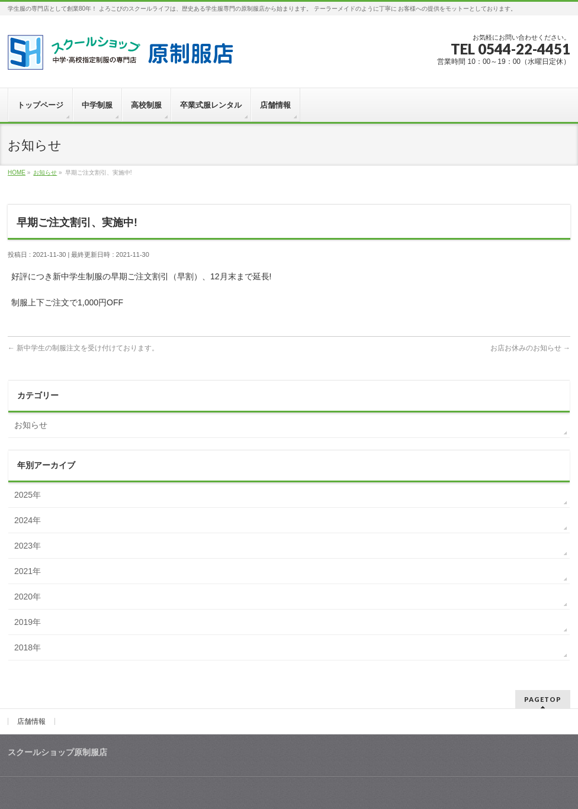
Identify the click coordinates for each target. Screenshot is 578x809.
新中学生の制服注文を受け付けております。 (83, 348)
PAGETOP (542, 699)
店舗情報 (31, 721)
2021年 (27, 571)
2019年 (27, 622)
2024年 (27, 520)
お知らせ (30, 425)
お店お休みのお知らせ (530, 348)
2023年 (27, 545)
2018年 (27, 647)
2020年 (27, 596)
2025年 (27, 494)
